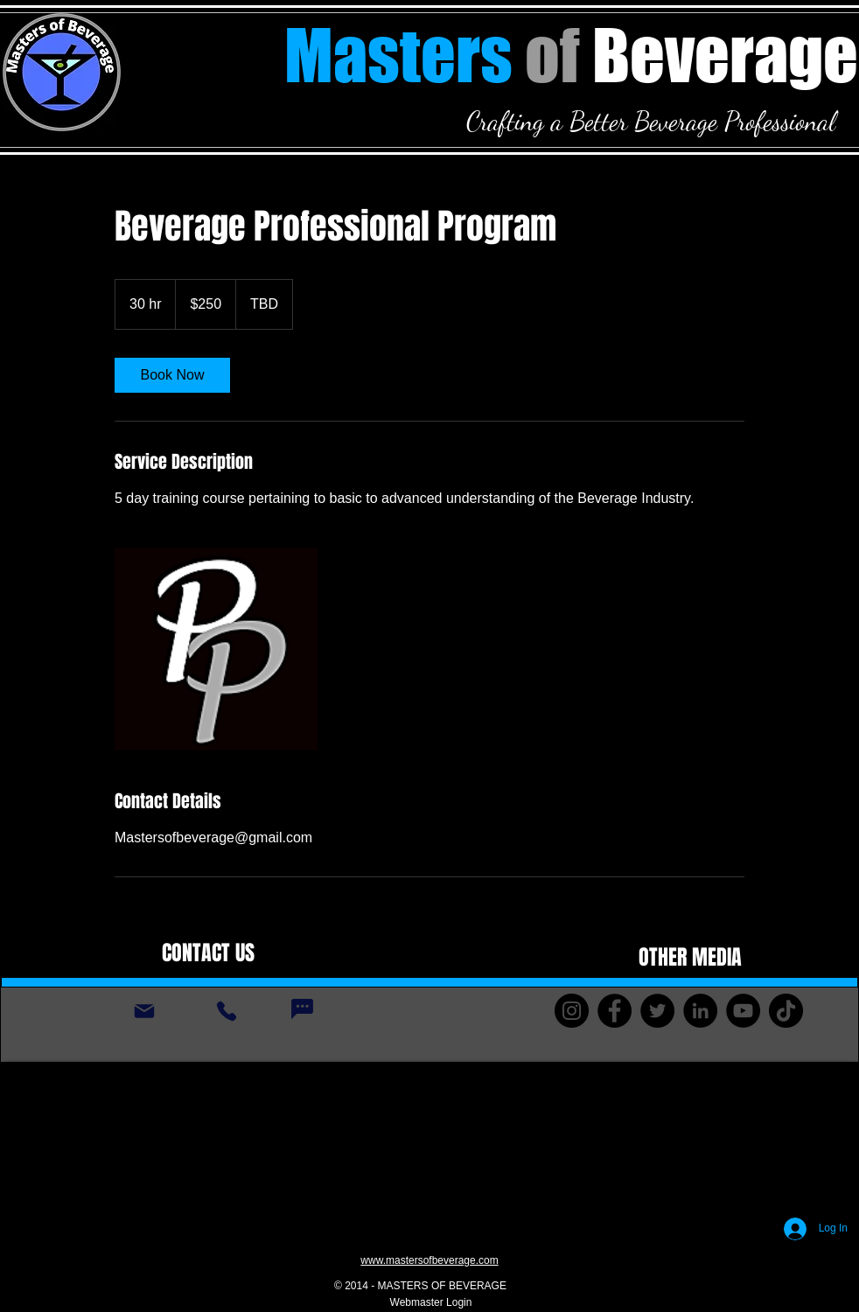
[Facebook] (614, 1011)
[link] (172, 375)
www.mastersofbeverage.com (429, 1260)
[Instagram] (572, 1011)
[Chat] (301, 1009)
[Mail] (144, 1011)
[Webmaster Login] (430, 1303)
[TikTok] (786, 1011)
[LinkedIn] (700, 1011)
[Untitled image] (216, 649)
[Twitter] (657, 1011)
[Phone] (226, 1011)
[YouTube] (743, 1011)
